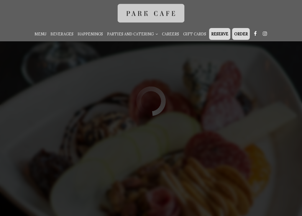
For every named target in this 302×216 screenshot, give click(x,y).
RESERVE (219, 34)
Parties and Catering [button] (132, 34)
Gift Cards (194, 34)
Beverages (61, 34)
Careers (170, 34)
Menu (40, 34)
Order (241, 34)
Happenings (90, 34)
